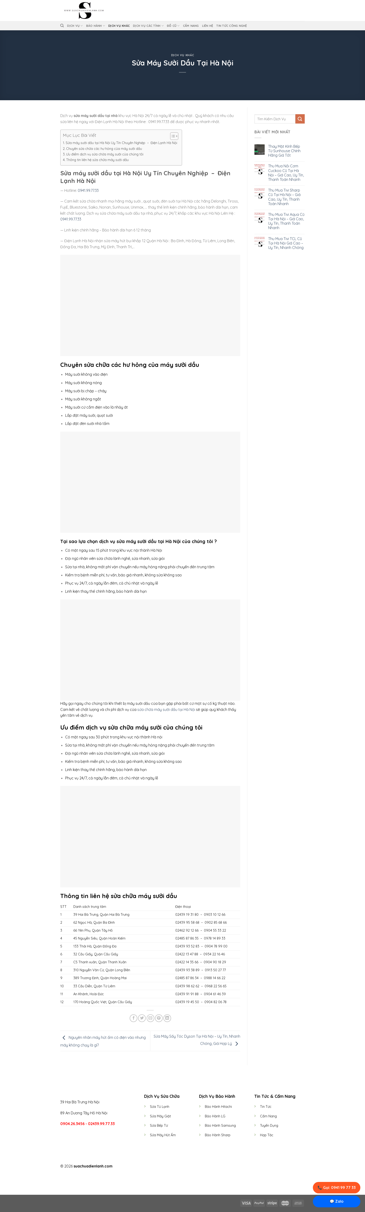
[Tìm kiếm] (62, 25)
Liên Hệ (207, 26)
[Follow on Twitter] (185, 1166)
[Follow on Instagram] (180, 1166)
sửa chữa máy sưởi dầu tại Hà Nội (166, 709)
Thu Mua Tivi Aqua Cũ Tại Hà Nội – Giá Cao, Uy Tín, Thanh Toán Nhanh (286, 221)
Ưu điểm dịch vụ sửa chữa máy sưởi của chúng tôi (104, 154)
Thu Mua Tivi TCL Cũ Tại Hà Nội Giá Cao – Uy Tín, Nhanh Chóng (286, 243)
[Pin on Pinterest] (159, 1018)
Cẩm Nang (191, 26)
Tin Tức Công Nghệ (231, 26)
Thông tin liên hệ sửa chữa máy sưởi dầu (97, 160)
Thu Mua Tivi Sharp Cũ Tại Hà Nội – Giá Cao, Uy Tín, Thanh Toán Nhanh (284, 197)
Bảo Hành (95, 26)
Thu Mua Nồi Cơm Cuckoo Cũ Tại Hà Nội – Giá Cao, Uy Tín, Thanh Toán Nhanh (286, 173)
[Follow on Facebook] (174, 1166)
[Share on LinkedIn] (167, 1018)
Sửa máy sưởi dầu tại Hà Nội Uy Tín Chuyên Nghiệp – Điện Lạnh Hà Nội (121, 143)
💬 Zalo (337, 1201)
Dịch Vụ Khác (119, 26)
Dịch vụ (75, 26)
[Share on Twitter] (142, 1018)
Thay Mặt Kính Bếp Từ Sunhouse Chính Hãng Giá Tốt (284, 151)
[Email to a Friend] (150, 1018)
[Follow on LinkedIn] (191, 1166)
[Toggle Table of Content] (172, 136)
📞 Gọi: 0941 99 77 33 (337, 1187)
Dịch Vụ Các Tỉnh (148, 26)
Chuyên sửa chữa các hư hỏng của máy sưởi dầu (104, 149)
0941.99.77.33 (88, 190)
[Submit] (300, 118)
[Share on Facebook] (133, 1018)
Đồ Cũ (173, 26)
